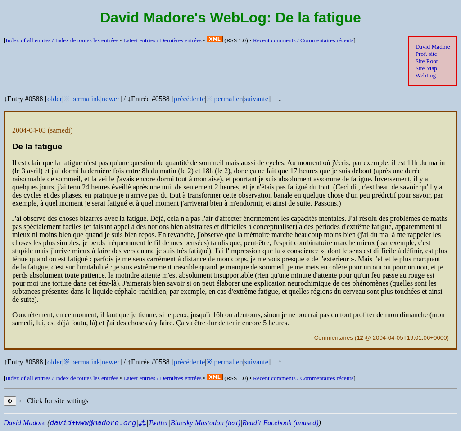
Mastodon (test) (217, 423)
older (54, 99)
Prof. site (426, 53)
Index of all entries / (61, 40)
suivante (256, 99)
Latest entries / (162, 40)
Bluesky (182, 423)
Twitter (158, 423)
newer (110, 99)
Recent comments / (303, 40)
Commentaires (333, 337)
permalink (85, 99)
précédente (189, 99)
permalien (228, 99)
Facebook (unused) (290, 423)
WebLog (426, 75)
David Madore (433, 46)
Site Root (427, 61)
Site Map (426, 68)
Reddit (251, 423)
